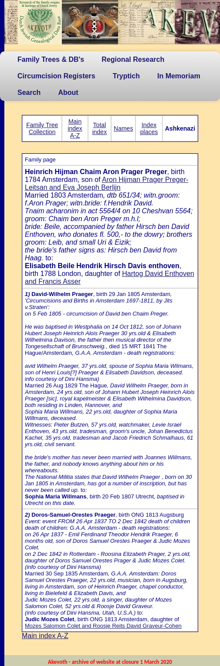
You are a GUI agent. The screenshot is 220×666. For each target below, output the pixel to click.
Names (123, 128)
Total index (99, 128)
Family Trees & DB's (50, 59)
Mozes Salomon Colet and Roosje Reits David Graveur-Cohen (103, 625)
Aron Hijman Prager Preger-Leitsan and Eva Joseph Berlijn (106, 183)
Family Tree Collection (42, 128)
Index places (149, 128)
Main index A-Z (75, 128)
